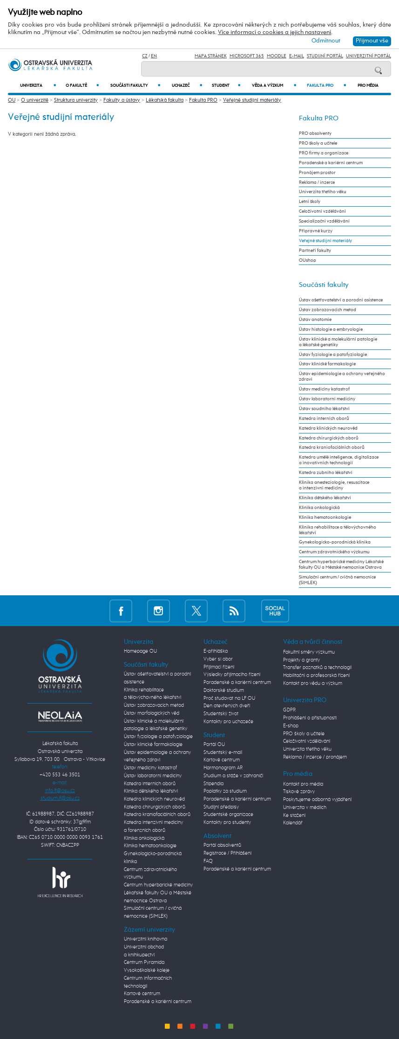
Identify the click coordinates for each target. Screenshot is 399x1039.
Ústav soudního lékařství (324, 408)
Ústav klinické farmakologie (327, 364)
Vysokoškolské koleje (146, 970)
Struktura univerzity (76, 100)
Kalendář (293, 822)
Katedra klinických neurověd (328, 428)
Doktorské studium (223, 690)
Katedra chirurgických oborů (328, 438)
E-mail (296, 56)
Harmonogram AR (223, 767)
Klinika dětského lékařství (325, 497)
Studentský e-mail (222, 752)
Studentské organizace (228, 814)
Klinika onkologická (319, 507)
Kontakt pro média (303, 784)
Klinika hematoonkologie (325, 517)
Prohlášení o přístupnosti (310, 717)
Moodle (276, 56)
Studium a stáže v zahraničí (233, 775)
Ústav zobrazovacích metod (327, 309)
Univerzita (37, 85)
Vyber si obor (218, 659)
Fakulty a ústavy (121, 100)
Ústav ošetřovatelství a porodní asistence (341, 300)
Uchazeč (187, 85)
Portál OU (214, 744)
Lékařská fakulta (164, 100)
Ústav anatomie (315, 319)
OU (11, 100)
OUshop (307, 260)
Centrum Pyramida (144, 962)
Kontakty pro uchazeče (228, 721)
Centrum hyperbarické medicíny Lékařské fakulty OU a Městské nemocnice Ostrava (341, 564)
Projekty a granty (301, 659)
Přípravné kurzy (315, 231)
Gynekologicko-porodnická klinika (335, 542)
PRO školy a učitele (318, 143)
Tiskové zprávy (299, 791)
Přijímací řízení (218, 666)
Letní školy (309, 201)
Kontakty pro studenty (227, 822)
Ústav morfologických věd (151, 713)
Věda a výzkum (274, 85)
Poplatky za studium (225, 791)
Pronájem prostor (317, 172)
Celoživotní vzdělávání (322, 211)
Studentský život (220, 713)
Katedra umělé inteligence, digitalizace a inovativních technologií (339, 460)
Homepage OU (140, 651)
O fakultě (82, 85)
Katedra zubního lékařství (325, 472)
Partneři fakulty (315, 250)
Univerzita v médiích (304, 807)
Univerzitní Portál (368, 56)
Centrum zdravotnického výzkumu (334, 552)
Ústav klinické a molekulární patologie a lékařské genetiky (338, 342)
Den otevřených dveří (226, 705)
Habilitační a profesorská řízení (316, 675)
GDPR (289, 709)
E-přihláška (215, 651)
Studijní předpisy (221, 806)
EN (154, 56)
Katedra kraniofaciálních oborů (332, 447)
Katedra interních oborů (324, 418)
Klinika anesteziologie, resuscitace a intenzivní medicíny (334, 485)
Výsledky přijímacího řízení (231, 674)
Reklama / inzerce (317, 182)
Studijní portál (325, 56)
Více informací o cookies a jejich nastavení (274, 32)
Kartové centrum (142, 993)
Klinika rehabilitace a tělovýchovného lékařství (337, 530)
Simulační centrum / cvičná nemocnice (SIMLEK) (337, 580)
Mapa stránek (211, 56)
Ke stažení (294, 815)
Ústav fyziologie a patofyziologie (333, 354)
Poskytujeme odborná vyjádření (317, 799)
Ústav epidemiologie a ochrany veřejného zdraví (342, 376)
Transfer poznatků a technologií (317, 667)
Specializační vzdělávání (324, 221)
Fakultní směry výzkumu (309, 652)
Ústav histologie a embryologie (331, 329)
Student (226, 85)
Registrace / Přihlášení (227, 853)
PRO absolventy (315, 133)
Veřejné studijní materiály (252, 100)
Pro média (368, 86)
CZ (145, 56)
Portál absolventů (222, 845)
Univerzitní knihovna (145, 938)
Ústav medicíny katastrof (324, 389)
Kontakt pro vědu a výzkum (312, 683)
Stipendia (213, 783)
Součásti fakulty (135, 85)
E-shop (290, 725)
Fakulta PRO (326, 85)
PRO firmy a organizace (323, 153)
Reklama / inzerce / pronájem (315, 757)
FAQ (208, 861)
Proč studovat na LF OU (229, 698)
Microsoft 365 (247, 56)
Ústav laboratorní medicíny (327, 399)
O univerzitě (34, 100)
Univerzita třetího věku (322, 191)
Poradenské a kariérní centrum (331, 162)
